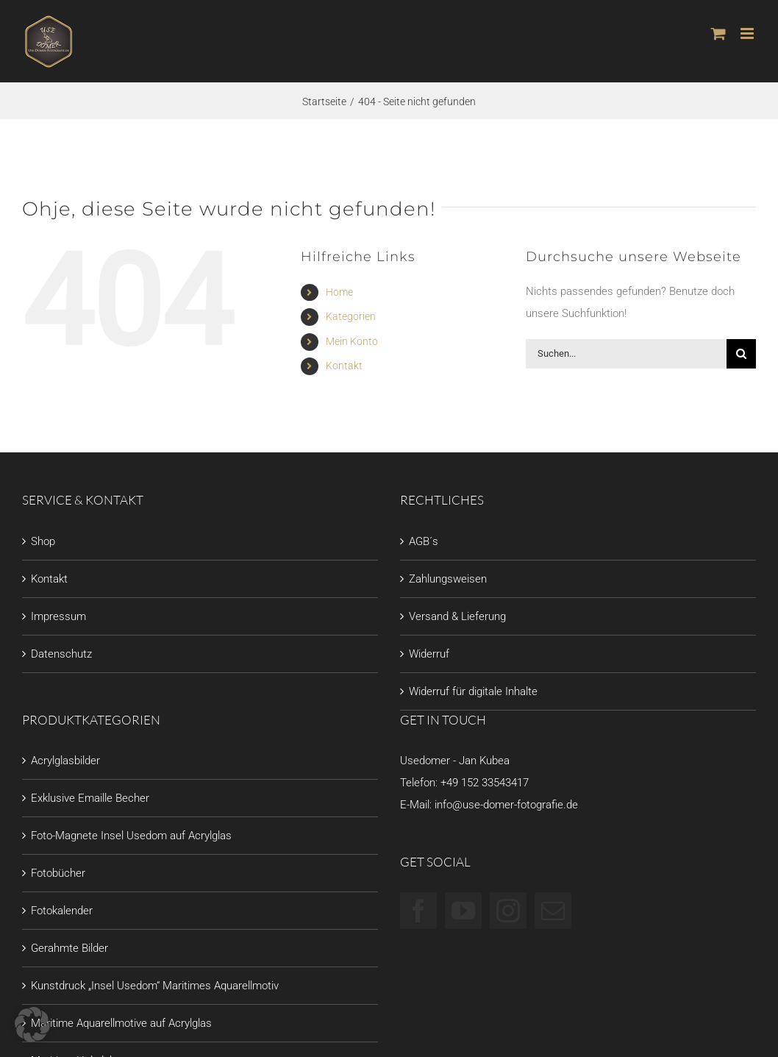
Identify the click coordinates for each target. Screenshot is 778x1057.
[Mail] (553, 910)
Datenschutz (61, 654)
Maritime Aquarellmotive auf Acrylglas (121, 1023)
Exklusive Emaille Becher (90, 798)
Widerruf (429, 654)
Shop (43, 541)
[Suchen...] (626, 354)
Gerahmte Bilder (69, 948)
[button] (32, 1024)
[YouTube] (463, 910)
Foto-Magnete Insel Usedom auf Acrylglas (131, 835)
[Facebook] (418, 910)
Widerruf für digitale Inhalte (473, 691)
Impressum (58, 616)
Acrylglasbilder (65, 760)
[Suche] (741, 354)
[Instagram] (508, 910)
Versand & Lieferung (457, 616)
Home (339, 292)
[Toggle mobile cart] (718, 33)
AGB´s (423, 541)
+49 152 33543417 (484, 782)
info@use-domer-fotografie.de (506, 804)
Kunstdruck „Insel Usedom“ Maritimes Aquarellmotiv (155, 985)
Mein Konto (352, 341)
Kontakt (344, 365)
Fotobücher (58, 873)
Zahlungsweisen (448, 579)
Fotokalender (62, 910)
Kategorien (351, 316)
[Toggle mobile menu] (748, 33)
